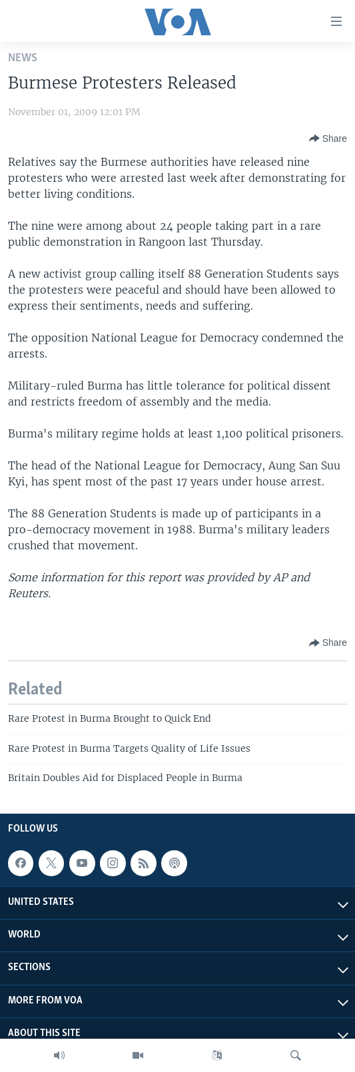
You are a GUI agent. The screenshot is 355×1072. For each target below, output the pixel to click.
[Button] (328, 138)
